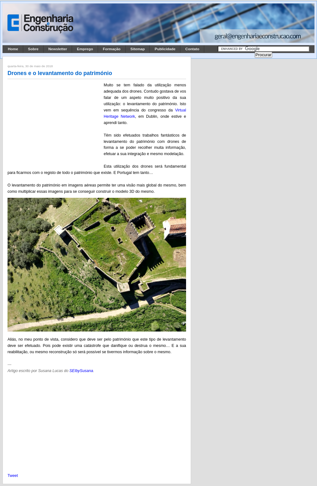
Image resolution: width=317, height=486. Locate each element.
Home (13, 49)
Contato (192, 49)
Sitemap (137, 49)
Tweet (13, 475)
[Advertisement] (54, 123)
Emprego (85, 49)
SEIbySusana (81, 371)
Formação (112, 49)
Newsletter (57, 49)
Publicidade (165, 49)
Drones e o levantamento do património (60, 73)
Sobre (33, 49)
